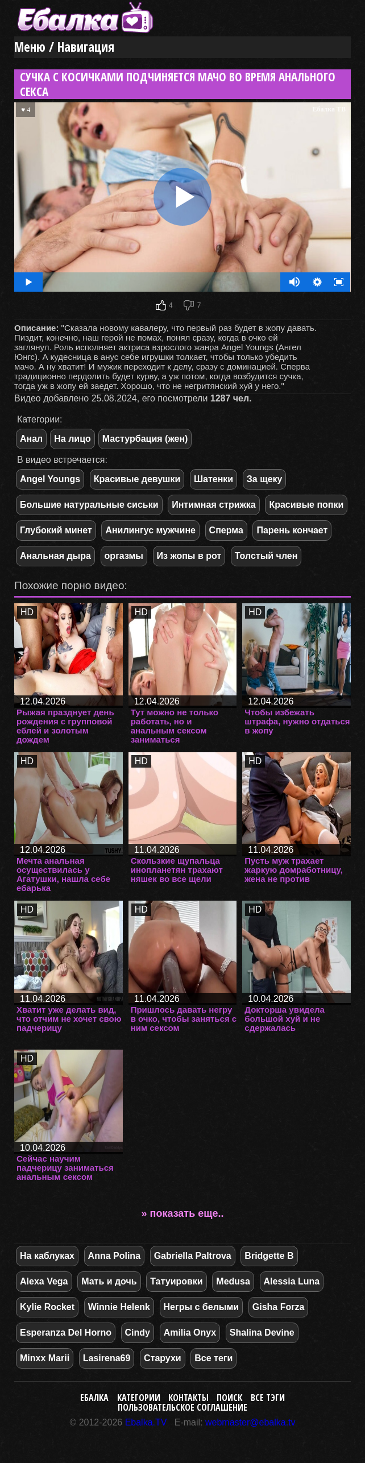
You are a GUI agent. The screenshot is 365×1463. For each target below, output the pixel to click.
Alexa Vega (44, 1281)
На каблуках (47, 1256)
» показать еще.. (183, 1213)
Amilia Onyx (190, 1332)
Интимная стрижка (214, 504)
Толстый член (266, 556)
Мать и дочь (108, 1281)
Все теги (213, 1358)
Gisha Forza (278, 1307)
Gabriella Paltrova (192, 1256)
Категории (138, 1397)
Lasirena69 (107, 1358)
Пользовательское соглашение (182, 1407)
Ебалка (94, 1397)
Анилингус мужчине (150, 530)
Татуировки (176, 1281)
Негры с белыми (201, 1307)
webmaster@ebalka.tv (250, 1422)
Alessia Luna (292, 1281)
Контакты (188, 1397)
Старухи (162, 1358)
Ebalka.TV (146, 1422)
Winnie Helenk (119, 1307)
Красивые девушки (137, 479)
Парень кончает (291, 530)
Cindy (137, 1332)
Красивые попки (306, 504)
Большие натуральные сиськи (89, 504)
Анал (31, 439)
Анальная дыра (55, 556)
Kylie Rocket (47, 1307)
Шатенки (213, 479)
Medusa (233, 1281)
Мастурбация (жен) (145, 439)
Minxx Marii (44, 1358)
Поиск (229, 1397)
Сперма (226, 530)
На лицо (72, 439)
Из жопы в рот (189, 556)
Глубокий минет (56, 530)
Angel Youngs (50, 479)
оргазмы (124, 556)
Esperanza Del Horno (65, 1332)
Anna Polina (114, 1256)
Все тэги (268, 1397)
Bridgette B (268, 1256)
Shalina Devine (262, 1332)
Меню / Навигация (64, 47)
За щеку (265, 479)
